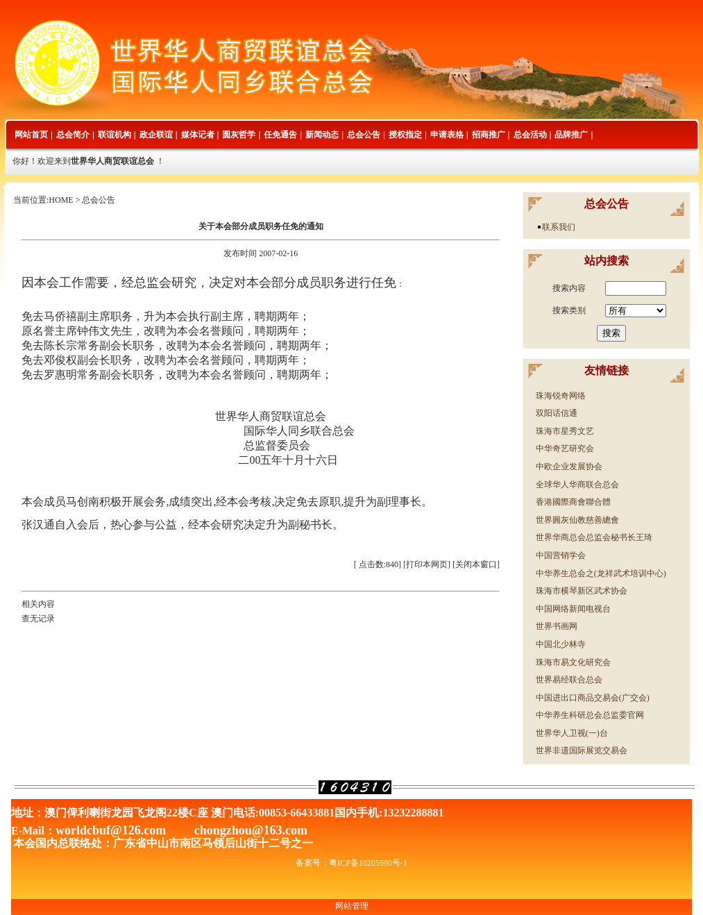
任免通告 (280, 135)
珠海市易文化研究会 (573, 662)
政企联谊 (156, 135)
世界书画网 (556, 626)
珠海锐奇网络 (561, 396)
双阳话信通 (556, 413)
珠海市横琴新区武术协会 (581, 591)
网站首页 (31, 135)
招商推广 (488, 135)
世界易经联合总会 (569, 680)
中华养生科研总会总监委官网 (590, 715)
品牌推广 (571, 135)
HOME (61, 200)
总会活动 (530, 135)
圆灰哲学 (238, 135)
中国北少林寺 (561, 644)
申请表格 (447, 135)
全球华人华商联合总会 (577, 484)
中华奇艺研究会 (565, 448)
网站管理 (352, 906)
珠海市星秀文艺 (565, 431)
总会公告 (363, 135)
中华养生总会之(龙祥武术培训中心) (601, 573)
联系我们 (558, 227)
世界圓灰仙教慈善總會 (577, 520)
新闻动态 (322, 135)
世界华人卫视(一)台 (572, 733)
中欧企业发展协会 (569, 466)
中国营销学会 (561, 555)
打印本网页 (427, 564)
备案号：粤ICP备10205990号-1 (351, 863)
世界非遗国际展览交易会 (581, 750)
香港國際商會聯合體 (573, 502)
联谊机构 (114, 135)
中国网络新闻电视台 (573, 609)
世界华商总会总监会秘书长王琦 (594, 537)
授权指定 (405, 135)
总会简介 (73, 135)
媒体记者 (197, 135)
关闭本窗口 (476, 564)
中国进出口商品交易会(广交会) (593, 698)
